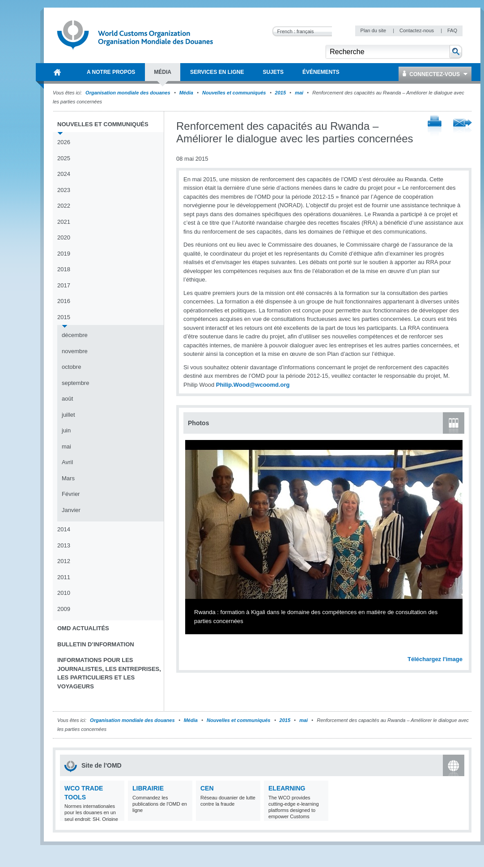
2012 (63, 561)
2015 (280, 92)
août (67, 398)
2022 (63, 205)
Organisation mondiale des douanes (127, 92)
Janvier (71, 510)
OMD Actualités (83, 628)
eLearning (286, 788)
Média (186, 92)
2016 (63, 301)
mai (299, 92)
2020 (63, 237)
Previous (192, 649)
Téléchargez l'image (435, 659)
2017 (63, 285)
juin (66, 430)
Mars (68, 478)
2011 (63, 577)
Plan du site (374, 30)
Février (71, 494)
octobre (71, 366)
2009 (63, 609)
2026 (63, 142)
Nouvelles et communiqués (234, 92)
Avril (67, 462)
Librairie (148, 788)
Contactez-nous (417, 30)
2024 (63, 174)
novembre (75, 351)
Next (460, 649)
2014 (63, 529)
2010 (63, 592)
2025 (63, 158)
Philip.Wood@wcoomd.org (253, 384)
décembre (75, 335)
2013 (63, 545)
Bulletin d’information (95, 644)
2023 (63, 190)
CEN (207, 788)
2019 (63, 253)
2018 (63, 269)
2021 (63, 221)
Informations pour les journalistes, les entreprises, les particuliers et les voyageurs (109, 673)
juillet (68, 414)
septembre (75, 383)
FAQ (452, 30)
